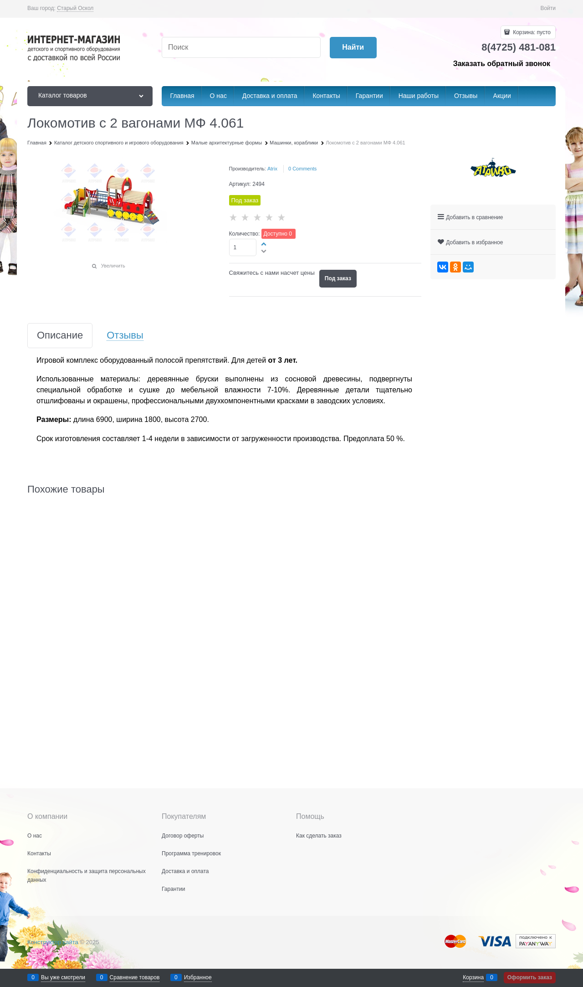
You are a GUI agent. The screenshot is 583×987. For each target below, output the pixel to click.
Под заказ (338, 278)
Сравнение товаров (135, 977)
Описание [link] (60, 335)
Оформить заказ (529, 977)
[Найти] (353, 47)
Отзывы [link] (125, 335)
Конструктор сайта (52, 942)
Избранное (198, 977)
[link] (75, 8)
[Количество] (243, 247)
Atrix (272, 168)
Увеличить (113, 265)
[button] (264, 243)
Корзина (473, 977)
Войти (548, 8)
